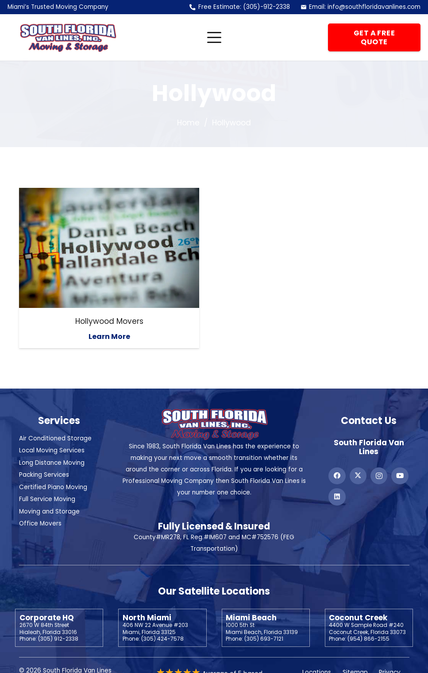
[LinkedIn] (336, 496)
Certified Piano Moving (53, 487)
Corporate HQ (46, 617)
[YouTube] (399, 475)
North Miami (147, 617)
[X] (358, 475)
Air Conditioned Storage (55, 438)
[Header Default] (68, 38)
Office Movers (40, 523)
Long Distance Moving (52, 463)
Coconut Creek (358, 617)
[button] (214, 38)
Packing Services (44, 475)
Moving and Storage (49, 511)
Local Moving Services (52, 450)
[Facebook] (336, 475)
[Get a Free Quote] (374, 37)
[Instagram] (378, 475)
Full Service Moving (47, 499)
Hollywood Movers (109, 321)
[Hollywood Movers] (109, 248)
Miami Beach (251, 617)
